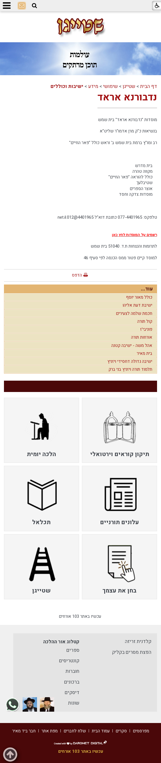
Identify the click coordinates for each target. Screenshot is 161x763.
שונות (73, 703)
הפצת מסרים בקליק (131, 652)
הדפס (77, 275)
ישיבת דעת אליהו (137, 305)
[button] (34, 5)
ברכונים (71, 682)
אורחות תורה (141, 337)
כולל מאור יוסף (139, 297)
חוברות (72, 671)
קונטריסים (69, 660)
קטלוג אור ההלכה (61, 641)
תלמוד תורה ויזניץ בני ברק (130, 369)
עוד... (147, 288)
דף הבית (148, 86)
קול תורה (144, 321)
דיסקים (72, 692)
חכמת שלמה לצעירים (134, 313)
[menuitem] (119, 430)
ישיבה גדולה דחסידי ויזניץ (129, 361)
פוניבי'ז (146, 329)
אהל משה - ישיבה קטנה (131, 345)
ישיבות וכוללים (67, 86)
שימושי (110, 86)
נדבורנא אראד (127, 97)
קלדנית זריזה (138, 641)
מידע (93, 86)
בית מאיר (144, 353)
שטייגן (129, 86)
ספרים (72, 650)
